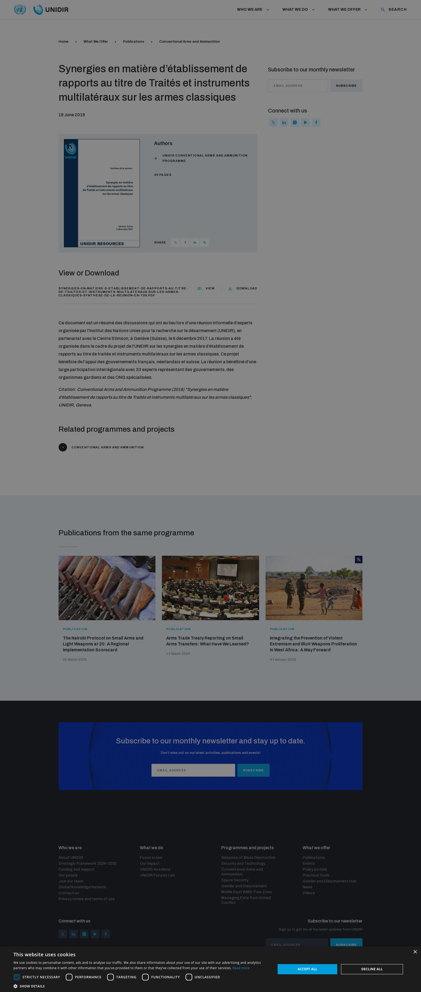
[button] (140, 985)
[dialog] (210, 496)
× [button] (415, 952)
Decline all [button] (372, 969)
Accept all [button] (307, 969)
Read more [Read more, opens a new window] (241, 968)
